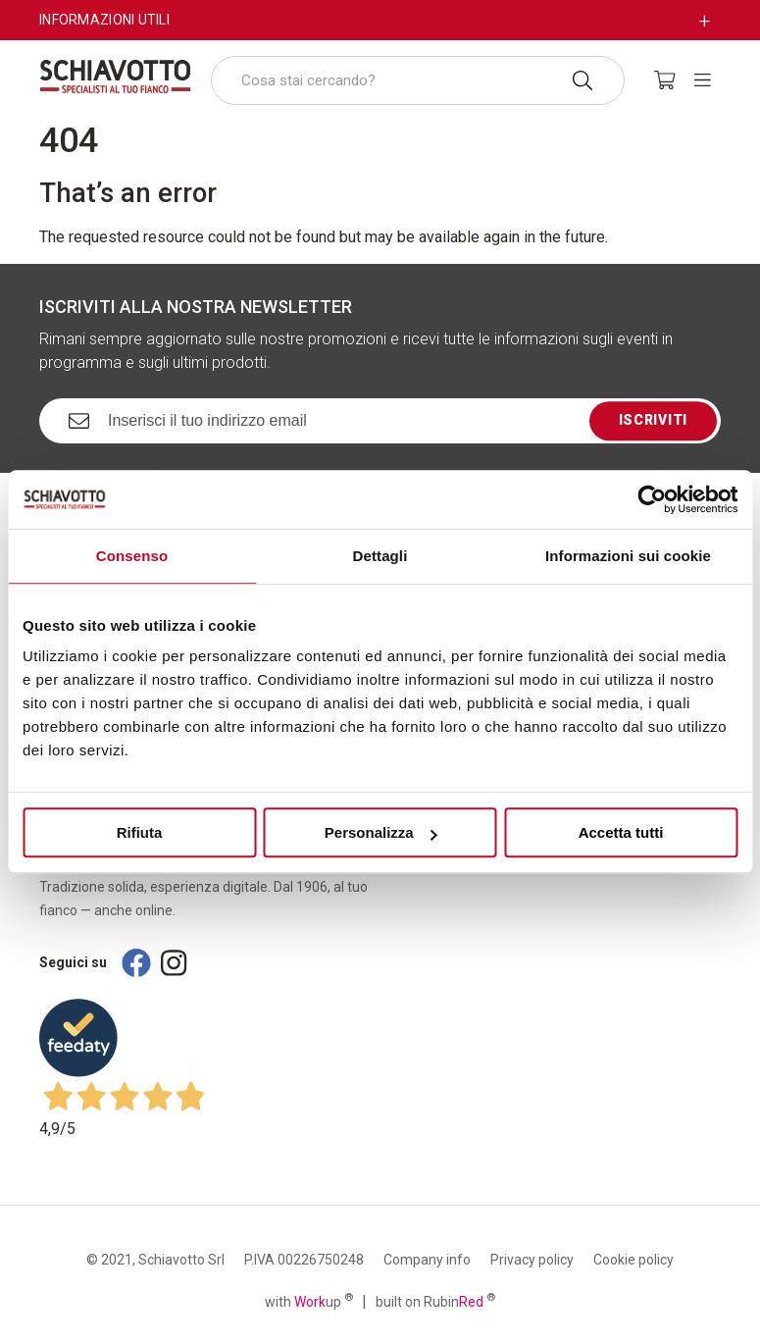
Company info (427, 1259)
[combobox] (418, 80)
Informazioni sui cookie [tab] (628, 555)
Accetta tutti (621, 832)
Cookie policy (633, 1259)
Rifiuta (140, 832)
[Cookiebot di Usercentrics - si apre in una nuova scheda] (651, 499)
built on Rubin (435, 1301)
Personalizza (381, 832)
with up (309, 1301)
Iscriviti (653, 420)
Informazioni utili (104, 19)
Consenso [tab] (132, 555)
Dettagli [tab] (380, 555)
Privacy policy (532, 1259)
